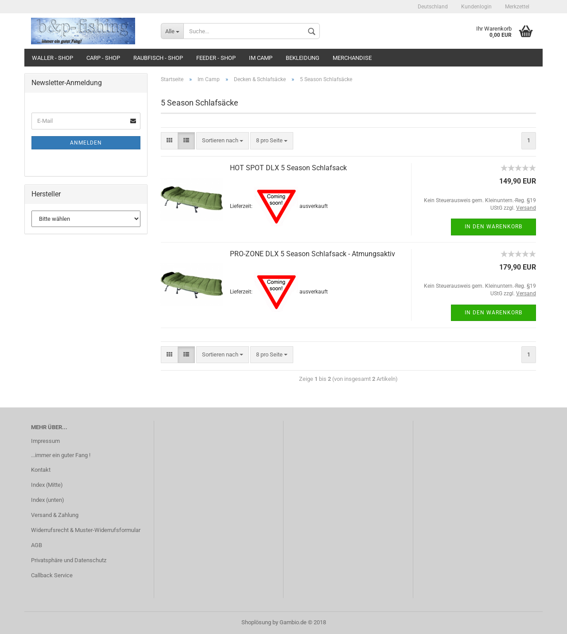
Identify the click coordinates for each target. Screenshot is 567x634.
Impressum (45, 441)
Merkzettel (517, 7)
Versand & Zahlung (54, 515)
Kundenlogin (476, 7)
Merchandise (352, 58)
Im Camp (260, 58)
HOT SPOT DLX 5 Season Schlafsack (288, 168)
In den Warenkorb (493, 226)
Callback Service (52, 575)
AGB (36, 545)
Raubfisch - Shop (158, 58)
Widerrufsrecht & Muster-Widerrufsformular (85, 530)
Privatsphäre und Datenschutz (68, 560)
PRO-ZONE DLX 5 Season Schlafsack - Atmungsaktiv (312, 254)
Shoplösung (256, 622)
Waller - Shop (52, 58)
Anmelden (86, 143)
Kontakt (40, 469)
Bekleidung (302, 58)
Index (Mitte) (47, 484)
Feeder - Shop (216, 58)
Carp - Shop (103, 58)
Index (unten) (47, 500)
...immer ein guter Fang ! (60, 455)
